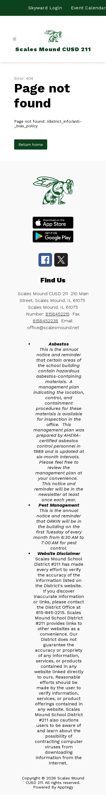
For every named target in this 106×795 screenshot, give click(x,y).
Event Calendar (88, 7)
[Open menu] (14, 39)
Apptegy (65, 787)
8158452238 (45, 320)
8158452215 (58, 314)
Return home (30, 144)
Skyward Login (45, 7)
